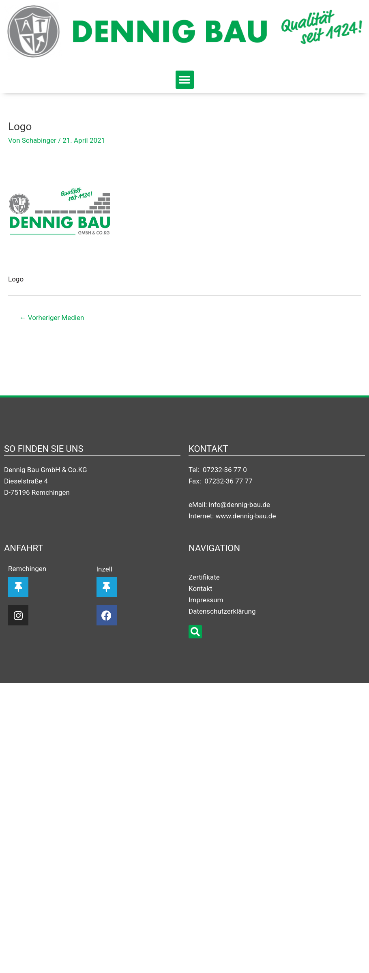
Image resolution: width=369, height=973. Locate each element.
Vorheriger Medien (51, 318)
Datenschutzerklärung (222, 611)
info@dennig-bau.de (239, 504)
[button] (185, 80)
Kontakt (200, 588)
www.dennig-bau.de (246, 516)
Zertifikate (204, 577)
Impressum (206, 600)
